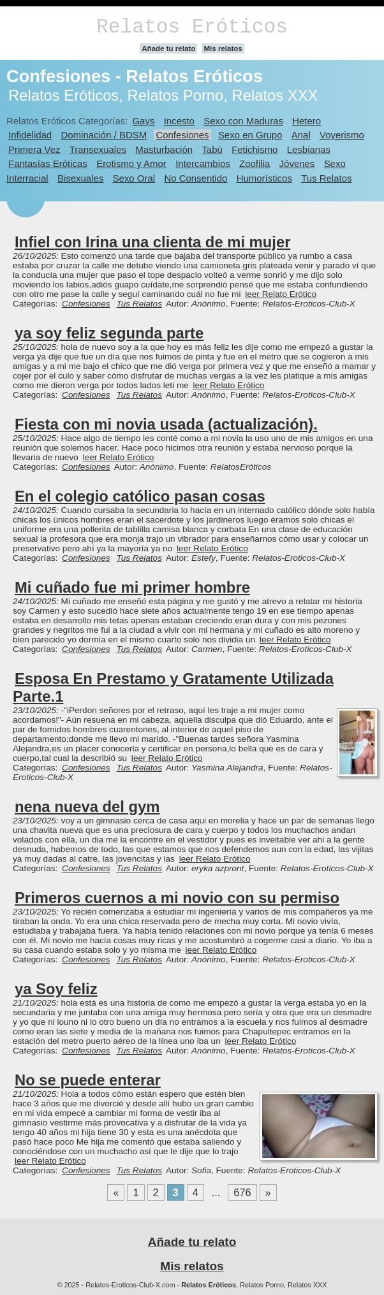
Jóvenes (297, 163)
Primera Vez (34, 149)
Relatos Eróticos (192, 27)
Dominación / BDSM (104, 134)
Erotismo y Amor (131, 163)
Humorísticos (264, 178)
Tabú (212, 149)
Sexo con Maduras (243, 120)
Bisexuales (80, 178)
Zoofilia (254, 163)
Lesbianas (308, 149)
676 (242, 1192)
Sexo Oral (134, 178)
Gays (143, 120)
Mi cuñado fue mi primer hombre (132, 587)
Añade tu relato (168, 48)
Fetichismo (254, 149)
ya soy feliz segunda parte (109, 333)
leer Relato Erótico (280, 294)
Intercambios (202, 163)
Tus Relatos (326, 178)
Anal (301, 134)
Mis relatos (222, 48)
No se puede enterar (88, 1080)
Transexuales (98, 149)
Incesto (179, 120)
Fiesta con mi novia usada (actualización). (166, 424)
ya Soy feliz (56, 988)
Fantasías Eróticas (47, 163)
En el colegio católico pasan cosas (140, 496)
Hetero (306, 120)
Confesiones (182, 134)
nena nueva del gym (87, 806)
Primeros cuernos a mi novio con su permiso (177, 897)
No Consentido (195, 178)
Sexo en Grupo (250, 134)
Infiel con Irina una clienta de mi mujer (152, 241)
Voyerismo (342, 134)
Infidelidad (30, 134)
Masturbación (164, 149)
